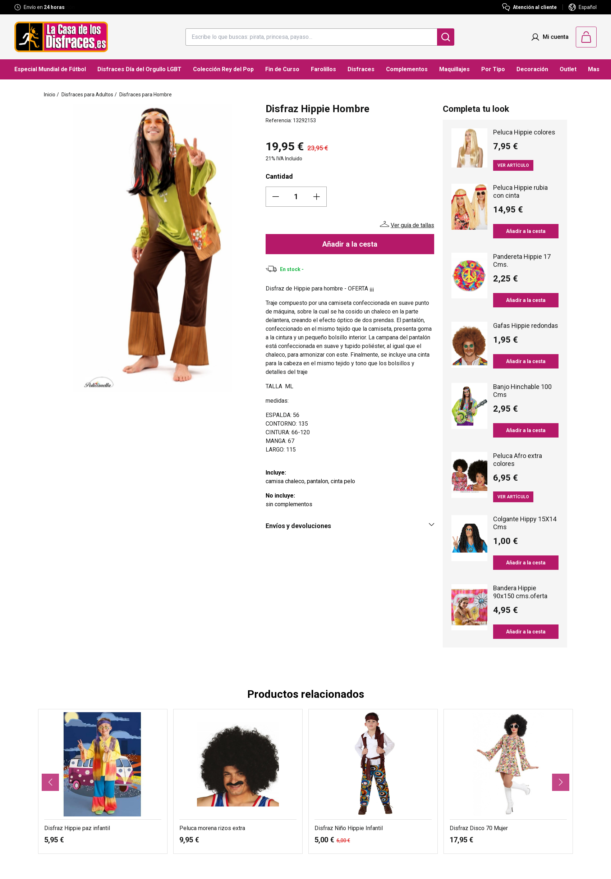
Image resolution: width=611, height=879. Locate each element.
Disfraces (361, 69)
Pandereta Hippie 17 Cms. (522, 260)
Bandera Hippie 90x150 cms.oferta (520, 592)
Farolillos (323, 69)
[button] (50, 782)
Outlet (568, 69)
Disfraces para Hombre (145, 94)
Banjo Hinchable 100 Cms (522, 390)
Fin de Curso (282, 69)
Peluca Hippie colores (524, 132)
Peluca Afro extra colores (517, 459)
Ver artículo (513, 165)
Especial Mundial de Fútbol (50, 69)
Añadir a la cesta (349, 244)
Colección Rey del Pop (223, 69)
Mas (593, 69)
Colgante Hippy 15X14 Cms (524, 523)
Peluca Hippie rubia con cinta (520, 191)
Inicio (49, 94)
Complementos (407, 69)
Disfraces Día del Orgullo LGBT (139, 69)
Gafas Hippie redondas (525, 325)
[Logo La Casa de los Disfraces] (61, 37)
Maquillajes (454, 69)
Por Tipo (493, 69)
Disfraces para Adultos (87, 94)
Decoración (532, 69)
